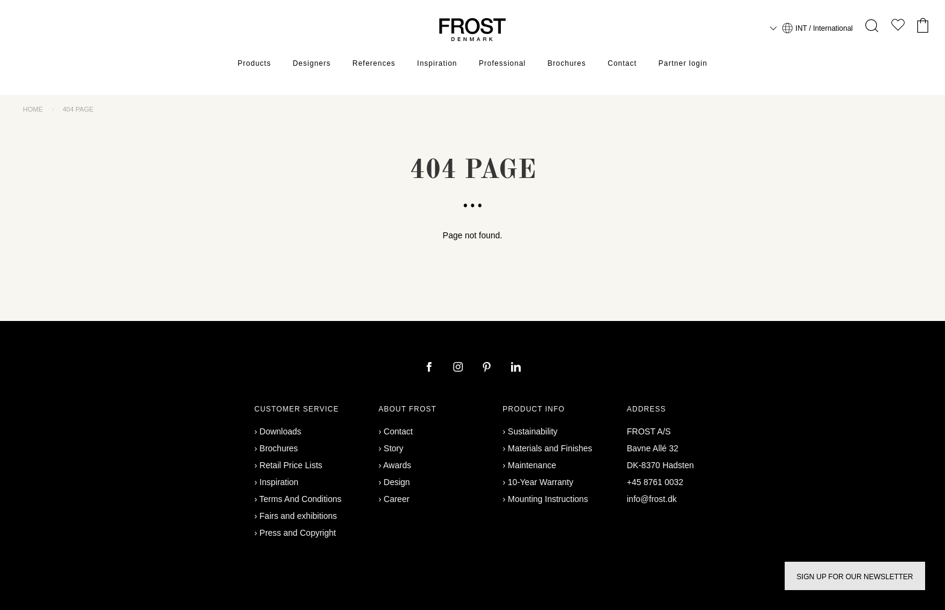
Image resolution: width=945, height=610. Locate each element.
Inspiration (437, 63)
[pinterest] (488, 368)
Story (394, 448)
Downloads (280, 431)
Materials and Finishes (550, 448)
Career (397, 499)
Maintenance (532, 465)
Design (397, 482)
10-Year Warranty (541, 482)
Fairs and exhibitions (298, 516)
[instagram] (459, 368)
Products (254, 63)
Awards (397, 465)
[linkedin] (516, 368)
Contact (622, 63)
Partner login (683, 63)
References (374, 63)
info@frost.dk (652, 499)
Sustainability (533, 431)
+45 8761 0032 (655, 482)
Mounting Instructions (548, 499)
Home (33, 109)
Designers (312, 63)
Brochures (567, 63)
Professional (502, 63)
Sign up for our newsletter (855, 577)
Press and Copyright (298, 533)
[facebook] (430, 368)
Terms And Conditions (300, 499)
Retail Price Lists (291, 465)
